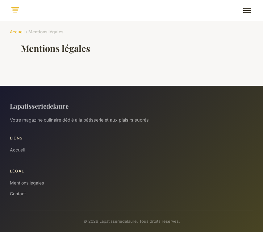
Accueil (17, 31)
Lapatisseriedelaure (39, 106)
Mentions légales (27, 182)
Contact (18, 193)
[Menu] (247, 10)
